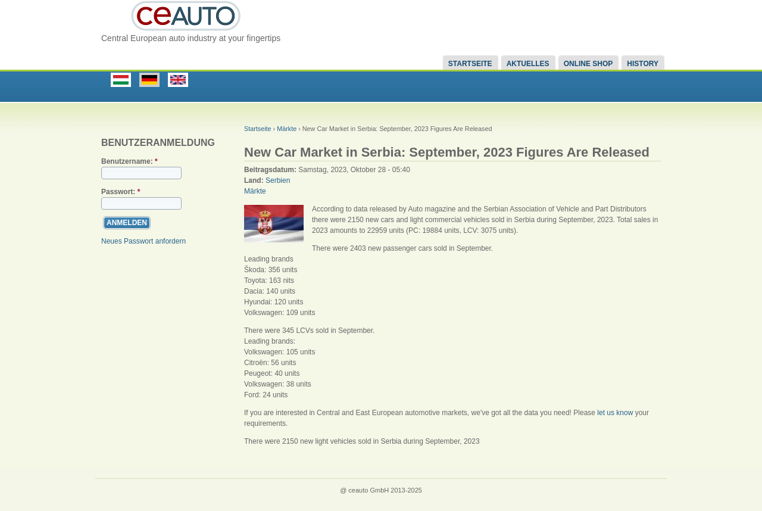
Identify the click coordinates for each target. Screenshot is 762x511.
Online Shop (588, 64)
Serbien (278, 180)
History (642, 64)
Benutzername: (129, 161)
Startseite (470, 64)
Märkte (286, 128)
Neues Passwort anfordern (143, 241)
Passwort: (120, 192)
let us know (615, 413)
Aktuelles (528, 64)
